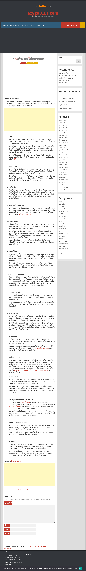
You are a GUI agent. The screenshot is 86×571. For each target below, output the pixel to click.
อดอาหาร (24, 490)
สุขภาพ (32, 25)
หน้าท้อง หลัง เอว (63, 233)
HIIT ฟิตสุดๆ (17, 159)
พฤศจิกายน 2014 (63, 157)
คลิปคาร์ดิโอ (62, 209)
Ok (80, 568)
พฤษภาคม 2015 (63, 142)
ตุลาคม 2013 (62, 189)
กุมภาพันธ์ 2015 (63, 150)
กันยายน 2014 (63, 162)
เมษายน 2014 (63, 174)
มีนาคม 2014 (62, 177)
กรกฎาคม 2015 (63, 137)
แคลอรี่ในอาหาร (14, 25)
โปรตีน (61, 253)
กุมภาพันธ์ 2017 (63, 125)
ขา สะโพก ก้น (62, 206)
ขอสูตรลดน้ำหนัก (15, 406)
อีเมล (6, 529)
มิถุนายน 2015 (63, 140)
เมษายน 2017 (63, 120)
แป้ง (60, 251)
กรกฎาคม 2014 (63, 167)
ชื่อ (6, 525)
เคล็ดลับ (28, 490)
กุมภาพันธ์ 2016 (63, 127)
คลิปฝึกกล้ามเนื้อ (63, 211)
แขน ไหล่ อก (62, 246)
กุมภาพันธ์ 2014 (63, 179)
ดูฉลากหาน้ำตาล (68, 95)
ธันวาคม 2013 (63, 184)
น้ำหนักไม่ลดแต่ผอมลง (69, 104)
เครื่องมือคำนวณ (63, 243)
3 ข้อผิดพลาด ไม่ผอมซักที (66, 73)
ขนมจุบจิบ (62, 204)
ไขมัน (60, 256)
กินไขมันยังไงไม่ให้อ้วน (65, 83)
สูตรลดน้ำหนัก (25, 402)
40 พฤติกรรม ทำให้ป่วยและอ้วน (67, 75)
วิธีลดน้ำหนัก (62, 226)
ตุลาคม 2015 (62, 132)
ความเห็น (8, 503)
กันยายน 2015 (63, 135)
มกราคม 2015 (63, 152)
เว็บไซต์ (7, 534)
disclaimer (28, 554)
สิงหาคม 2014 (63, 165)
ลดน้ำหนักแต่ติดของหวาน (40, 348)
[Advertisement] (43, 41)
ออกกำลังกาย (24, 25)
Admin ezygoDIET (33, 62)
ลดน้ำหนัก (5, 25)
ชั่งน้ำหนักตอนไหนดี (25, 214)
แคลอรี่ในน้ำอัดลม (70, 101)
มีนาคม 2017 (62, 122)
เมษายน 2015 (63, 145)
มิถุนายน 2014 (63, 169)
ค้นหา (60, 57)
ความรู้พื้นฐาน (63, 216)
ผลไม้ (60, 221)
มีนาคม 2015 (62, 147)
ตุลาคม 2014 (62, 160)
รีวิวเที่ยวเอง (9, 552)
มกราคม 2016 (63, 130)
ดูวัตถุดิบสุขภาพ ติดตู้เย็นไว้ (23, 370)
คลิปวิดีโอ (61, 214)
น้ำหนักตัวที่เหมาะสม (68, 108)
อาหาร (61, 238)
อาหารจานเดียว (63, 241)
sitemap (28, 552)
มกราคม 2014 (63, 182)
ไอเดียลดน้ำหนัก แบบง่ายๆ (66, 78)
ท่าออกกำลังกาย (40, 25)
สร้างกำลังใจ (62, 228)
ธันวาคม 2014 (63, 155)
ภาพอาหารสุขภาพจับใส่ (41, 370)
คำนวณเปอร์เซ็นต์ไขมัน (67, 98)
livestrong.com (16, 461)
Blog (60, 201)
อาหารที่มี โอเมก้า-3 (64, 80)
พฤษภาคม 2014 (63, 172)
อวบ (60, 108)
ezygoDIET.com (43, 13)
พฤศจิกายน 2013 (63, 187)
